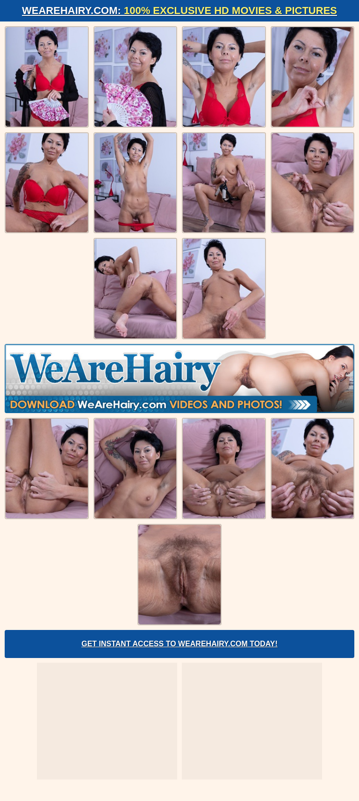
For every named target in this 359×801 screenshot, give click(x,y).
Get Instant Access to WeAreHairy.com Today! (179, 644)
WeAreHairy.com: (179, 10)
